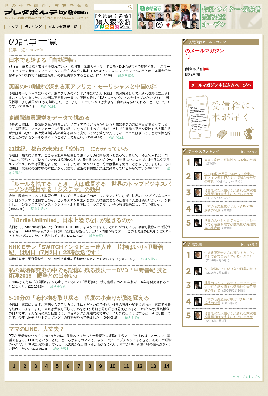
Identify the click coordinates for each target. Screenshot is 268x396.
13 (153, 366)
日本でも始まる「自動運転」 (44, 60)
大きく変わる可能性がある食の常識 (230, 160)
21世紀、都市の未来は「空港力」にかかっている (68, 149)
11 (126, 366)
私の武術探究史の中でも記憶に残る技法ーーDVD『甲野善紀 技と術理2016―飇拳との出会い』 (88, 273)
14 (166, 366)
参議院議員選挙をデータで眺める (49, 118)
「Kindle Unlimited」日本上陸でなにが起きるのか (70, 220)
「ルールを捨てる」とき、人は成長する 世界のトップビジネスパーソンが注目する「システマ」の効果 (90, 186)
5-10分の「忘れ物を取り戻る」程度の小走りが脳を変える (79, 298)
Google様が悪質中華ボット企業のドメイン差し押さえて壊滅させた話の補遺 (230, 177)
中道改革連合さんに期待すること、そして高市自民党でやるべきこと (230, 254)
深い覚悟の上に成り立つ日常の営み (230, 269)
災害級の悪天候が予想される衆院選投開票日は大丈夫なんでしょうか (230, 192)
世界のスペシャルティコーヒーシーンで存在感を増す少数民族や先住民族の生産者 (230, 224)
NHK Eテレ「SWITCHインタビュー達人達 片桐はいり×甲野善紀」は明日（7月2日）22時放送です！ (86, 249)
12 (139, 366)
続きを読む (126, 75)
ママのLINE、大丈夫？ (36, 329)
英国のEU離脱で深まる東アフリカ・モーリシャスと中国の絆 (83, 87)
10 (112, 366)
